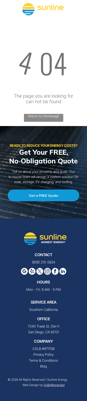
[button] (78, 9)
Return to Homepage (43, 116)
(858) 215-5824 (43, 262)
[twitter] (39, 272)
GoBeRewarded (54, 385)
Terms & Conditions (43, 360)
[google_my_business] (24, 272)
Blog (43, 366)
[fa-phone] (8, 11)
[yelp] (32, 272)
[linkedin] (62, 272)
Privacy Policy (43, 354)
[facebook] (55, 272)
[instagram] (47, 272)
